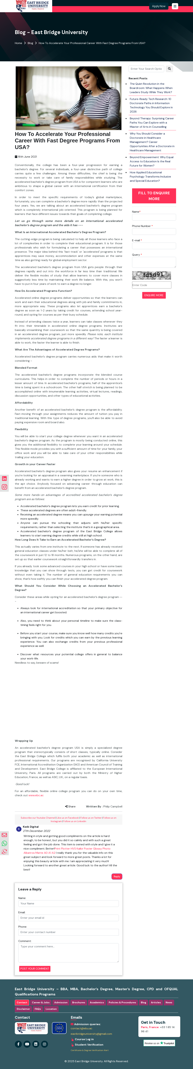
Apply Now (158, 6)
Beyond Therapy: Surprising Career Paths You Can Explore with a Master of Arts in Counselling (152, 123)
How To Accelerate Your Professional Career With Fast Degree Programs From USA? (92, 43)
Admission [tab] (61, 1002)
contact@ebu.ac (81, 1028)
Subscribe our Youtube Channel (38, 817)
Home (18, 43)
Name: (22, 898)
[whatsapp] (4, 844)
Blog (30, 43)
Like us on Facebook (68, 817)
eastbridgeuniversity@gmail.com (91, 1034)
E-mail (137, 240)
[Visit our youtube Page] (27, 1042)
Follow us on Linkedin (74, 821)
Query (137, 255)
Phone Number (142, 226)
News (169, 1002)
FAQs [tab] (38, 1008)
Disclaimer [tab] (23, 1008)
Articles (156, 1002)
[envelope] (4, 835)
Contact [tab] (22, 1002)
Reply (117, 876)
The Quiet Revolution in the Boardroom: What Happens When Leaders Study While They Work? (151, 88)
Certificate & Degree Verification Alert (90, 1050)
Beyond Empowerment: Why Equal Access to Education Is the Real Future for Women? (151, 161)
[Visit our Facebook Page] (18, 1042)
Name (136, 212)
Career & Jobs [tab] (41, 1002)
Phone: (22, 927)
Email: (21, 912)
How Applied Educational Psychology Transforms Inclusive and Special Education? (150, 177)
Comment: (24, 941)
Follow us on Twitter (91, 817)
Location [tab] (51, 1008)
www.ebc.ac (36, 795)
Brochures (78, 1002)
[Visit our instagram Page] (35, 1042)
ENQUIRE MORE (154, 295)
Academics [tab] (97, 1002)
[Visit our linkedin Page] (44, 1042)
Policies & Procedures (122, 1002)
